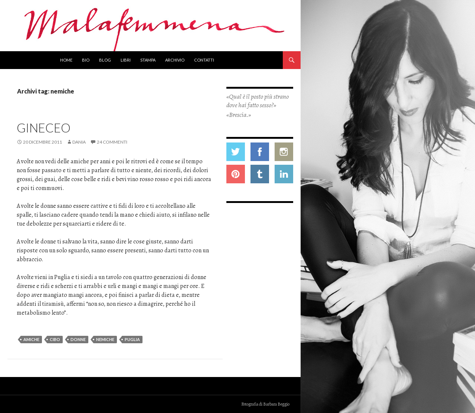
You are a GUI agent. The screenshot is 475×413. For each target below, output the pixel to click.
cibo (55, 339)
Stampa (147, 60)
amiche (31, 339)
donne (78, 339)
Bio (85, 60)
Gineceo (44, 127)
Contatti (204, 60)
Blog (105, 60)
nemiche (105, 339)
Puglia (132, 339)
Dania (79, 142)
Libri (126, 60)
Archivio (174, 60)
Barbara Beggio (276, 404)
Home (66, 60)
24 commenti (112, 142)
